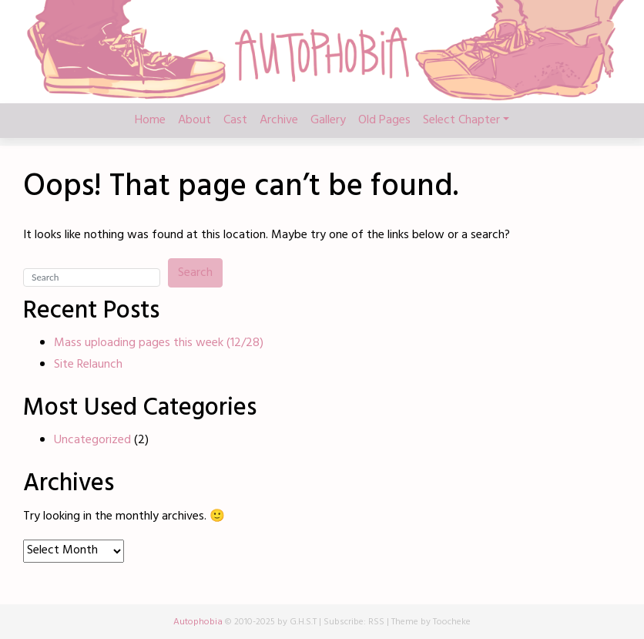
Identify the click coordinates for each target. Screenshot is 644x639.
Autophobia (198, 622)
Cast (235, 120)
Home (150, 120)
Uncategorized (92, 440)
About (194, 120)
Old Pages (384, 120)
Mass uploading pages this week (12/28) (158, 343)
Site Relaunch (88, 365)
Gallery (328, 120)
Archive (279, 120)
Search (195, 273)
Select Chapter (461, 120)
